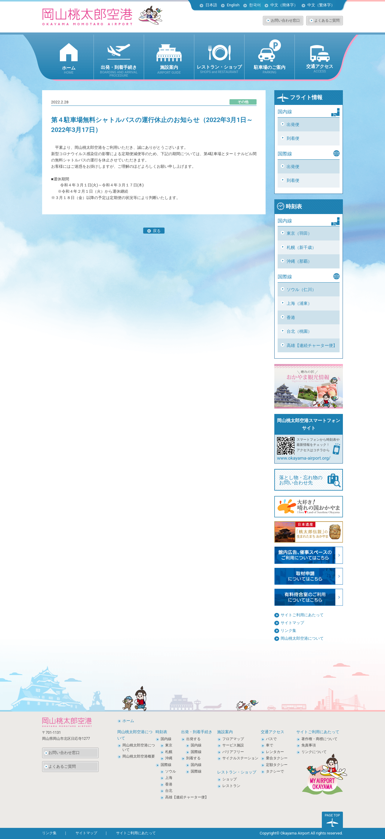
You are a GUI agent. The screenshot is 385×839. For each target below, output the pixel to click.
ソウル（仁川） (301, 289)
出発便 (293, 124)
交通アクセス (272, 732)
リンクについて (314, 752)
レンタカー (275, 752)
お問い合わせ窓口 (285, 20)
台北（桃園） (299, 331)
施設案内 (225, 732)
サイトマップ (292, 622)
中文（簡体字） (284, 5)
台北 (168, 790)
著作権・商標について (319, 739)
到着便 (293, 138)
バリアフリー (233, 752)
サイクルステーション (240, 758)
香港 (291, 317)
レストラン (231, 786)
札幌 (168, 752)
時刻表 (289, 206)
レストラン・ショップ (236, 772)
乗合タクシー (277, 758)
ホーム (128, 720)
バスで (271, 739)
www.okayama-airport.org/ (304, 458)
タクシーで (275, 771)
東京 (168, 745)
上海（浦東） (299, 303)
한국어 (255, 5)
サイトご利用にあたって (302, 615)
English (233, 5)
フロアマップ (233, 739)
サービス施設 (233, 745)
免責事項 (308, 745)
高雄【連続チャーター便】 (312, 345)
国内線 (166, 739)
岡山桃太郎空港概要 (138, 756)
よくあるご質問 (327, 20)
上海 (168, 778)
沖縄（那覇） (299, 261)
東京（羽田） (299, 233)
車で (269, 745)
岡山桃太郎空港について (302, 638)
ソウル (170, 771)
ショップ (229, 779)
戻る (154, 230)
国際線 (166, 765)
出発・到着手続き (196, 732)
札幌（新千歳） (301, 247)
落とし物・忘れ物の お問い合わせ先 (310, 480)
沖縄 (168, 758)
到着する (193, 758)
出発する (193, 739)
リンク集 (288, 630)
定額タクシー (277, 765)
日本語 (211, 5)
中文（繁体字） (321, 5)
